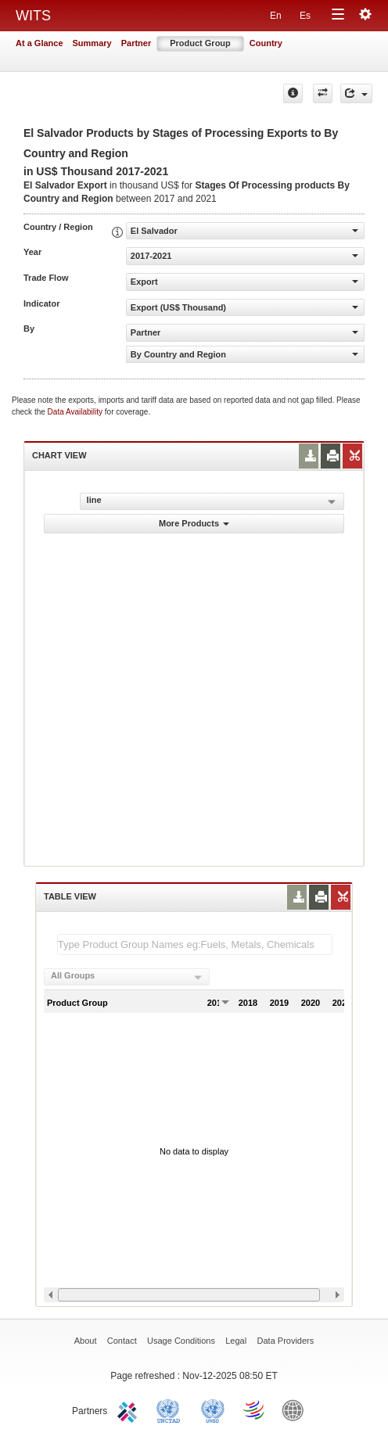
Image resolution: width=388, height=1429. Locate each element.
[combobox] (127, 977)
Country (266, 43)
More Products (194, 523)
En (276, 15)
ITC (130, 1409)
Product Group (200, 43)
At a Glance (39, 43)
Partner (136, 43)
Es (305, 15)
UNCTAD (171, 1409)
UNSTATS (212, 1409)
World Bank (296, 1409)
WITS (33, 15)
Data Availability (76, 412)
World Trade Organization (255, 1409)
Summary (92, 43)
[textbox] (194, 944)
